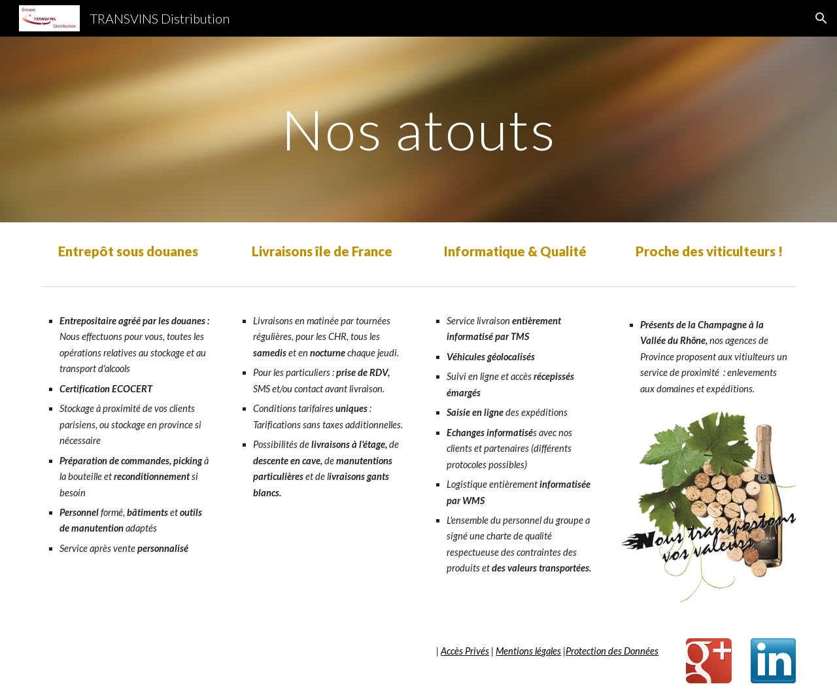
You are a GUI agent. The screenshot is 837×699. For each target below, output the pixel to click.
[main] (418, 129)
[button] (821, 18)
